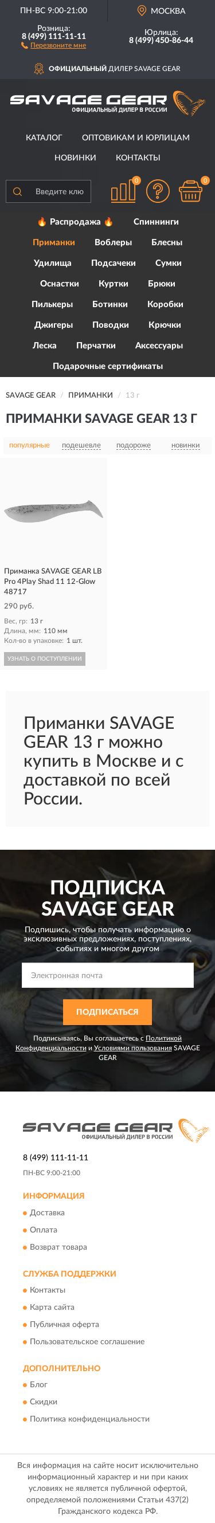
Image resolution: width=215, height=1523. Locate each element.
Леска (45, 346)
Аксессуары (159, 346)
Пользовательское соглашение (87, 1342)
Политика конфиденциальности (90, 1420)
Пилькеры (52, 304)
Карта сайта (52, 1308)
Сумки (168, 263)
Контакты (138, 158)
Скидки (43, 1403)
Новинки (75, 158)
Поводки (110, 325)
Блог (39, 1385)
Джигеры (53, 325)
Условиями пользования (133, 1048)
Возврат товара (58, 1247)
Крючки (164, 325)
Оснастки (59, 284)
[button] (53, 44)
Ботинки (110, 304)
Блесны (166, 242)
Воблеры (113, 242)
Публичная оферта (64, 1325)
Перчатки (96, 346)
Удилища (53, 263)
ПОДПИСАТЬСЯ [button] (107, 1012)
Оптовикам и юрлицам (136, 138)
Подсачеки (113, 263)
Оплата (43, 1230)
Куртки (113, 284)
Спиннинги (156, 222)
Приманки (54, 242)
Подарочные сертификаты (108, 366)
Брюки (161, 284)
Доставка (47, 1213)
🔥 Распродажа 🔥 (75, 222)
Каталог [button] (44, 138)
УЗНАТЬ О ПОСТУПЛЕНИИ (44, 659)
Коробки (165, 304)
